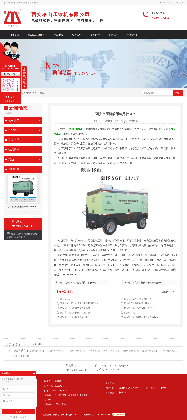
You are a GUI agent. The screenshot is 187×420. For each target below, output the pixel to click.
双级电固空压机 (131, 350)
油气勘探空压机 (170, 350)
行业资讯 (13, 130)
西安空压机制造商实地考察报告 (139, 308)
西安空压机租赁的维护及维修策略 (80, 282)
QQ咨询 (11, 74)
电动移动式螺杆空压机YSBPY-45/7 (23, 206)
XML (64, 404)
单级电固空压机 (77, 350)
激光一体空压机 (111, 350)
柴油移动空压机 (57, 350)
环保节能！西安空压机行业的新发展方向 (79, 303)
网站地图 (179, 3)
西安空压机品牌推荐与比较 (137, 303)
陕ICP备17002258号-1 (102, 414)
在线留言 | (162, 3)
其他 (11, 159)
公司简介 (95, 34)
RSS (58, 404)
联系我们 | (171, 3)
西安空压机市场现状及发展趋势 (75, 308)
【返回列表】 (166, 292)
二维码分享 (133, 121)
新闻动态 (113, 34)
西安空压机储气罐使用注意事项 (147, 282)
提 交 (18, 411)
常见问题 (13, 139)
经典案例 (77, 34)
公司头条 (41, 93)
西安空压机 (65, 299)
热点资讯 (13, 149)
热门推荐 (13, 169)
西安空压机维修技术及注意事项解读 (141, 317)
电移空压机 (94, 350)
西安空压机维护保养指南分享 (138, 299)
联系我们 (132, 34)
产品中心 (58, 34)
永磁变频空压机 (150, 350)
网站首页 (14, 34)
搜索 (177, 93)
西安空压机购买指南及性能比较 (75, 312)
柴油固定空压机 (36, 34)
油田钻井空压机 (21, 356)
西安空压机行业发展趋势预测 (74, 317)
